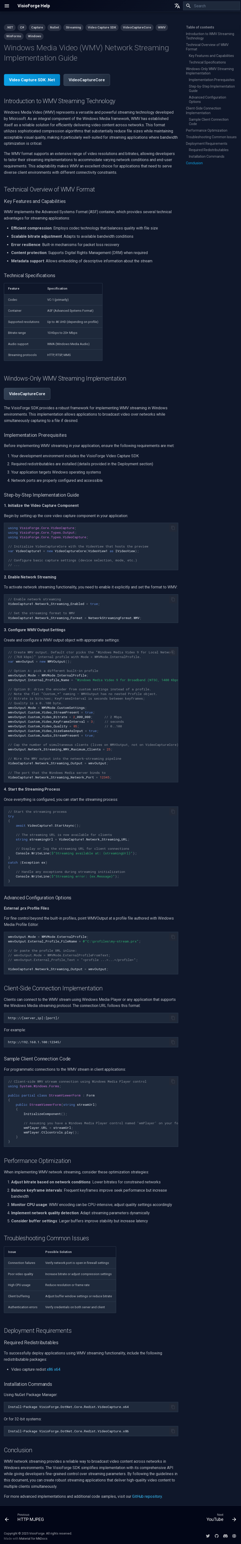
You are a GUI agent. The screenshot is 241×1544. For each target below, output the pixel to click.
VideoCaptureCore (87, 79)
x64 (57, 1369)
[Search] (211, 5)
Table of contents (200, 27)
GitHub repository (147, 1496)
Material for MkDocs (33, 1538)
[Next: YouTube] (220, 1518)
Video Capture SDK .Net (32, 79)
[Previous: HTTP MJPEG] (25, 1518)
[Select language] (177, 6)
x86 (50, 1369)
